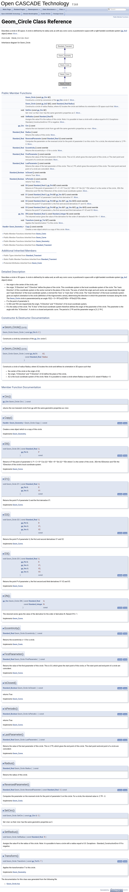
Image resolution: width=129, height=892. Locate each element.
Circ (27, 126)
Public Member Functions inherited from (24, 234)
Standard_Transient (44, 245)
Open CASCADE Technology (10, 13)
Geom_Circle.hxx (13, 884)
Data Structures (50, 10)
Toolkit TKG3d (45, 13)
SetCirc (28, 110)
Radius (71, 104)
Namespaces (34, 10)
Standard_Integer (59, 214)
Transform (29, 220)
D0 (26, 185)
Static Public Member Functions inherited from (29, 259)
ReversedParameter (33, 139)
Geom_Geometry (16, 227)
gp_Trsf (43, 220)
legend (65, 87)
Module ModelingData (30, 13)
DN (26, 214)
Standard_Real (62, 104)
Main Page (7, 9)
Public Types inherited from (21, 255)
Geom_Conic (41, 234)
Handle (5, 227)
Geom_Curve (41, 237)
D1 (26, 195)
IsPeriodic (29, 179)
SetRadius (29, 117)
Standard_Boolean (17, 173)
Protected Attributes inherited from (22, 263)
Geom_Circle (30, 97)
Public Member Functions (120, 17)
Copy (27, 227)
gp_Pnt (50, 185)
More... (15, 34)
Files (62, 10)
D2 (26, 201)
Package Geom (58, 13)
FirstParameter (31, 154)
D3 (26, 207)
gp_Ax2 (124, 31)
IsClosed (28, 173)
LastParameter (31, 163)
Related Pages (19, 9)
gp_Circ (44, 97)
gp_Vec (59, 195)
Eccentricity (30, 148)
